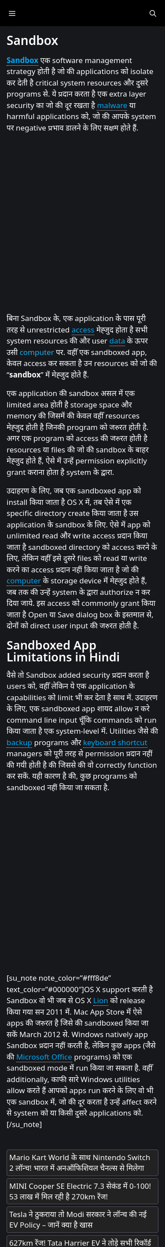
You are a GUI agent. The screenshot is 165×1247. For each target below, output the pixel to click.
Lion (100, 1000)
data (117, 341)
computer (37, 352)
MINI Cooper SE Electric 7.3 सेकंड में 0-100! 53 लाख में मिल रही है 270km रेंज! (80, 1191)
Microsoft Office (44, 1057)
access (83, 330)
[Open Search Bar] (153, 13)
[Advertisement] (82, 223)
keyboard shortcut (115, 742)
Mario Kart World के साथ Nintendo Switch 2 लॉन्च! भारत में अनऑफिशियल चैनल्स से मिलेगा (79, 1162)
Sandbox (22, 60)
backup (19, 742)
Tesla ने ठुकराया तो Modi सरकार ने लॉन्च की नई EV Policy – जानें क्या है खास (78, 1219)
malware (112, 105)
